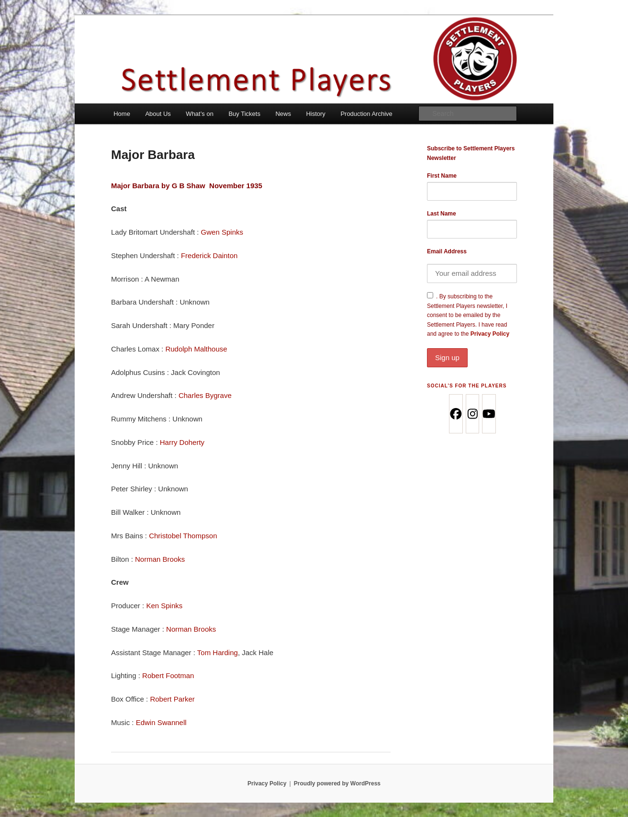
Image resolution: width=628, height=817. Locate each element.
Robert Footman (168, 675)
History (315, 113)
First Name (442, 175)
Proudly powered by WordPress (337, 783)
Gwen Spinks (222, 232)
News (283, 113)
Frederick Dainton (209, 255)
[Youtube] (488, 413)
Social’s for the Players (466, 385)
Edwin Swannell (161, 722)
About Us (157, 113)
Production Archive (366, 113)
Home (121, 113)
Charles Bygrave (205, 395)
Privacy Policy (472, 348)
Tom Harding (217, 652)
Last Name (441, 213)
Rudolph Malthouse (196, 349)
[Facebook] (455, 413)
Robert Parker (172, 699)
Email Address (447, 251)
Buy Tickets (244, 113)
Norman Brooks (160, 559)
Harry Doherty (182, 442)
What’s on (199, 113)
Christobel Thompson (183, 536)
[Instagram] (472, 413)
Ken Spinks (164, 605)
